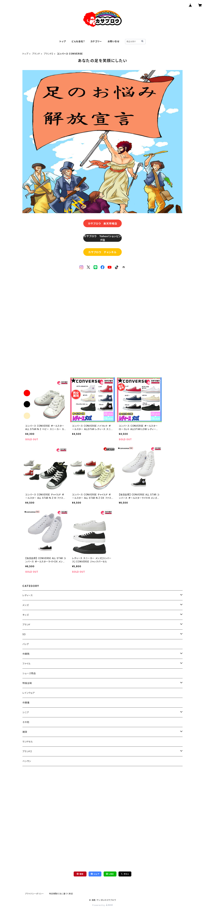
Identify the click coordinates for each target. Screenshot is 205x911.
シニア (25, 712)
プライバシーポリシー (34, 893)
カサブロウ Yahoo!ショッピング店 (102, 238)
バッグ (25, 644)
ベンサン (26, 761)
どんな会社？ (78, 41)
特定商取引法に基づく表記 (61, 893)
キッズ (25, 614)
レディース (27, 595)
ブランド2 (48, 53)
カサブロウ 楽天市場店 (102, 223)
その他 (25, 722)
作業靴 (25, 653)
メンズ (25, 605)
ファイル (26, 663)
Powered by (102, 905)
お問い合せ (113, 41)
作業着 (25, 702)
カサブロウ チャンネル (102, 252)
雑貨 (24, 731)
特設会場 (27, 683)
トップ (62, 41)
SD (24, 634)
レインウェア (28, 692)
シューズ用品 (29, 673)
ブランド (36, 53)
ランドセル (27, 741)
